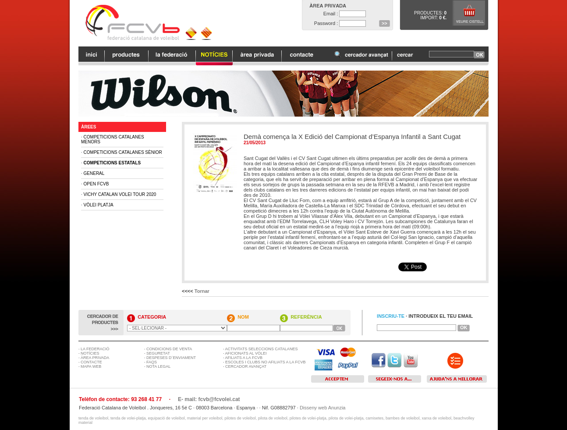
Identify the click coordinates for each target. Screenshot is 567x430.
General (94, 173)
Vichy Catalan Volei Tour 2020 (120, 194)
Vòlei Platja (98, 205)
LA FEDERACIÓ (95, 349)
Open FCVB (96, 183)
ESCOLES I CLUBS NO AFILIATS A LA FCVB (265, 362)
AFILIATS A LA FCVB (243, 357)
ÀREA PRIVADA (95, 357)
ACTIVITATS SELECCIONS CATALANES (261, 349)
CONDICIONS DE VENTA (169, 349)
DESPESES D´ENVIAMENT (171, 357)
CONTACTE (91, 362)
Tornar (202, 291)
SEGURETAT (158, 353)
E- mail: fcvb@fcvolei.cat (209, 399)
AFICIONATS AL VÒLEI (246, 353)
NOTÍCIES (90, 353)
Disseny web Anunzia (323, 407)
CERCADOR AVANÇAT (245, 366)
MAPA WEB (91, 366)
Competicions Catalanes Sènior (123, 152)
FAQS (151, 362)
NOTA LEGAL (158, 366)
